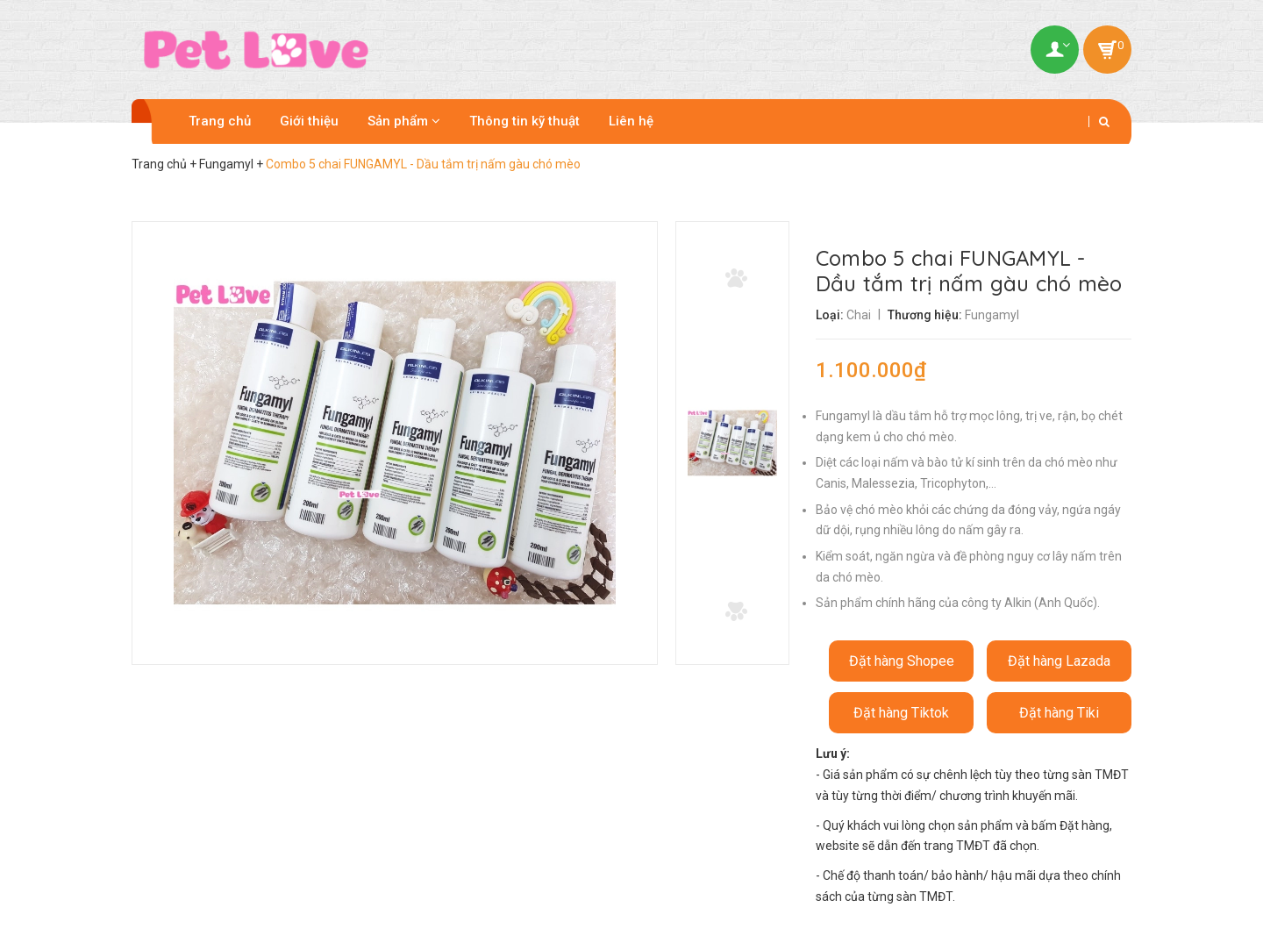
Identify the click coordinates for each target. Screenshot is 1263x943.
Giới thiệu (309, 121)
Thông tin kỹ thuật (524, 121)
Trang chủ (220, 121)
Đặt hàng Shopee (901, 661)
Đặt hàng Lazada (1059, 661)
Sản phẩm (403, 121)
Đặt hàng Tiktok (901, 712)
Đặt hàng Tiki (1059, 712)
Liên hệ (631, 121)
